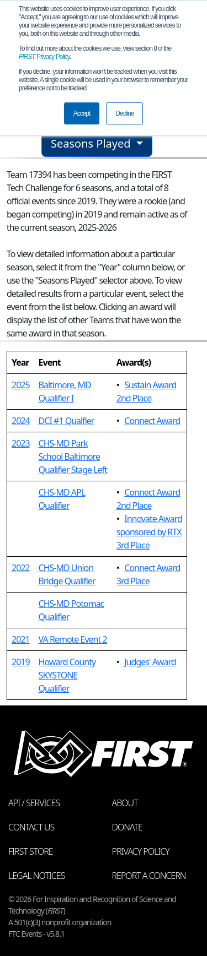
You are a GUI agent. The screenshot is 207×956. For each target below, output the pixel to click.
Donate (127, 827)
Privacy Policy (44, 57)
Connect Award (152, 421)
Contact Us (31, 827)
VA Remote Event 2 (73, 639)
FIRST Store (30, 851)
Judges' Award (150, 662)
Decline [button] (124, 113)
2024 (21, 421)
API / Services (34, 803)
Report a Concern (149, 876)
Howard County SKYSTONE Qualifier (67, 675)
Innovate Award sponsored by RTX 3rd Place (149, 532)
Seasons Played (92, 143)
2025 (21, 385)
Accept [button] (82, 113)
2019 (21, 662)
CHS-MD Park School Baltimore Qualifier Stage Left (73, 456)
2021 (21, 639)
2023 (21, 443)
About (125, 803)
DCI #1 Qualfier (66, 421)
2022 (21, 568)
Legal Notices (36, 876)
